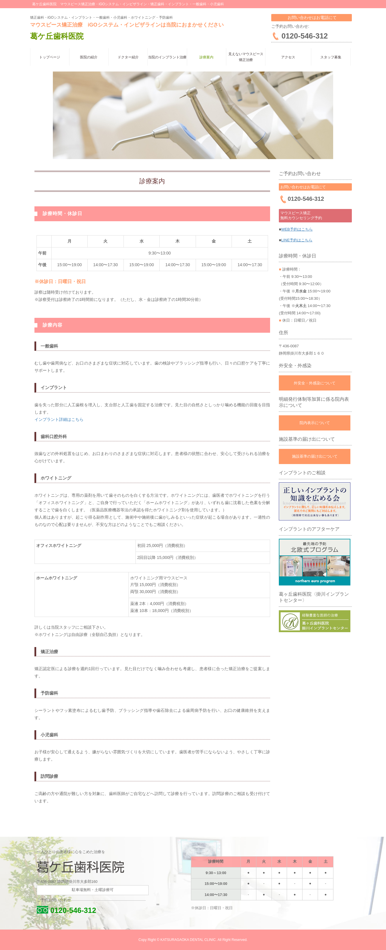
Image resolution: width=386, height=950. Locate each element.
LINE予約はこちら (296, 240)
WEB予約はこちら (297, 229)
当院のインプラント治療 (167, 57)
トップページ (49, 57)
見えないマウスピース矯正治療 (245, 57)
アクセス (288, 57)
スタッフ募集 (330, 57)
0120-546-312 (66, 910)
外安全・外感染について (314, 383)
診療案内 (206, 57)
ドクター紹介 (128, 57)
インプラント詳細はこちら (59, 419)
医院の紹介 (89, 57)
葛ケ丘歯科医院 (57, 36)
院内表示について (315, 423)
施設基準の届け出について (315, 456)
